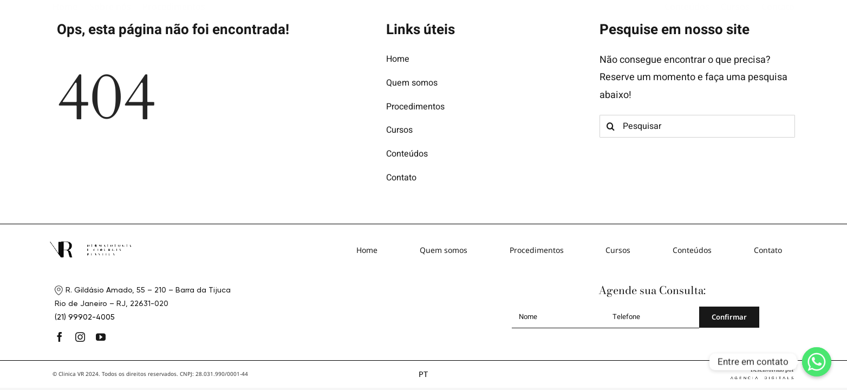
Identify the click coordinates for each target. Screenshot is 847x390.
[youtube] (101, 337)
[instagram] (80, 337)
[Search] (611, 126)
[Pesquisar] (698, 126)
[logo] (423, 12)
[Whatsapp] (816, 361)
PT (423, 374)
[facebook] (59, 337)
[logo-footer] (90, 245)
